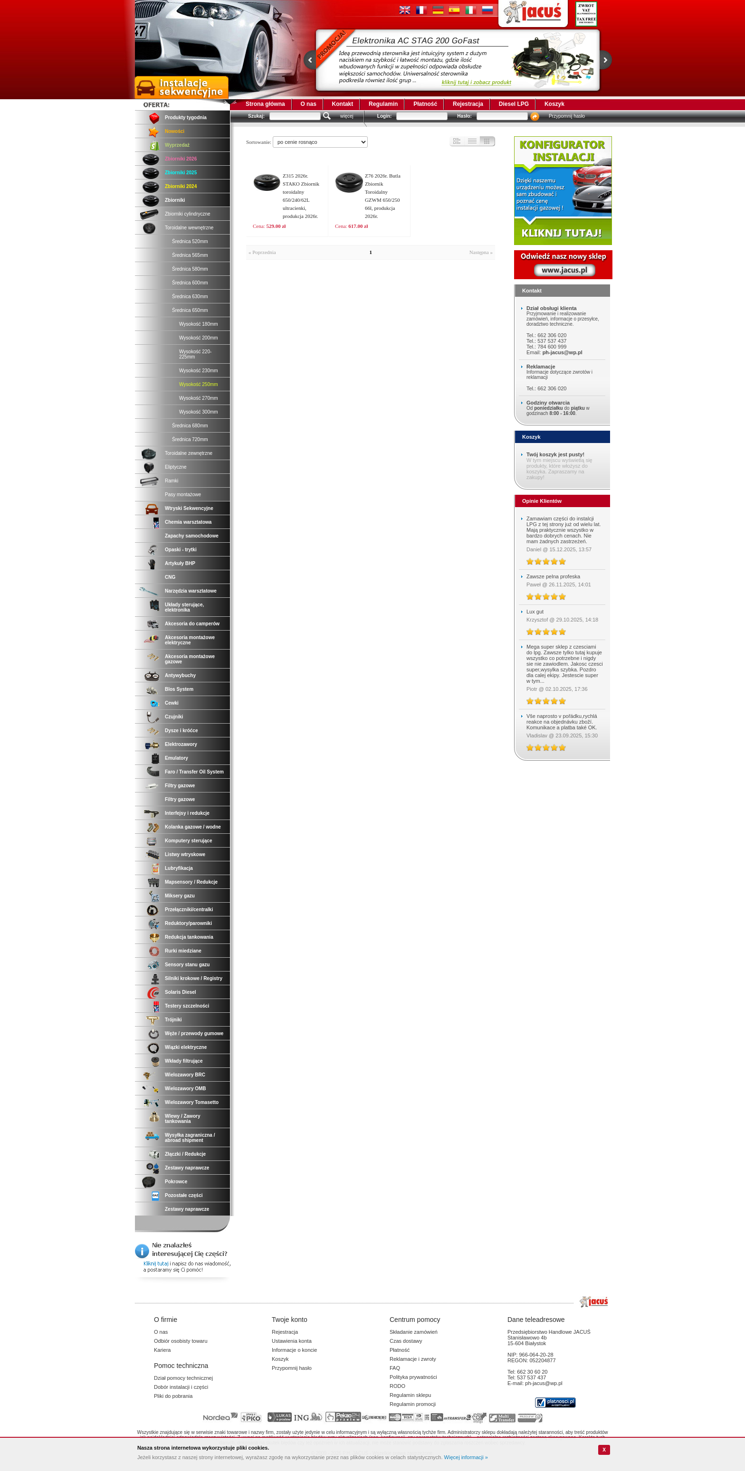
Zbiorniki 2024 (181, 186)
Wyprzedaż (177, 145)
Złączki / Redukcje (185, 1154)
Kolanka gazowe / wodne (193, 827)
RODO (397, 1386)
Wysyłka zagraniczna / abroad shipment (190, 1137)
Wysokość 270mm (198, 398)
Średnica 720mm (190, 439)
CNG (170, 577)
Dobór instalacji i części (181, 1387)
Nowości (174, 131)
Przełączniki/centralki (189, 909)
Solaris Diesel (180, 992)
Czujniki (174, 716)
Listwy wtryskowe (185, 854)
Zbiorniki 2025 (181, 172)
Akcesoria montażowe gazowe (190, 659)
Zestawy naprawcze (187, 1167)
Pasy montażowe (183, 494)
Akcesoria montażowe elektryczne (190, 640)
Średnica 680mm (190, 425)
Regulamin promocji (413, 1404)
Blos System (179, 689)
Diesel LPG (514, 104)
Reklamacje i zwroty (413, 1359)
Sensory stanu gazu (187, 964)
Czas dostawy (406, 1341)
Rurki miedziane (183, 950)
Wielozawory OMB (185, 1088)
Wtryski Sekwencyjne (189, 508)
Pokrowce (176, 1181)
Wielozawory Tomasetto (192, 1102)
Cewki (172, 703)
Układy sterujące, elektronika (184, 607)
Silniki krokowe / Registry (193, 978)
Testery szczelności (187, 1006)
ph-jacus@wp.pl (563, 352)
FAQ (395, 1368)
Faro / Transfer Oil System (194, 771)
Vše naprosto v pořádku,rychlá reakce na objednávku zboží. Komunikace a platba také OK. (561, 721)
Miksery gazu (180, 895)
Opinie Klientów (542, 501)
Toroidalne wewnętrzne (189, 227)
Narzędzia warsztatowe (191, 591)
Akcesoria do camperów (192, 623)
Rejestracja (468, 104)
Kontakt (342, 104)
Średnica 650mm (190, 310)
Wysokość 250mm (198, 384)
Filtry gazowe (180, 785)
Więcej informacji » (466, 1457)
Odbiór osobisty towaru (181, 1341)
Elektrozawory (181, 744)
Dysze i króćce (181, 730)
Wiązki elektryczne (186, 1047)
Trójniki (173, 1019)
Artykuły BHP (180, 563)
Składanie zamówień (414, 1332)
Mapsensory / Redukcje (191, 882)
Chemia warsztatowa (188, 522)
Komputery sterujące (188, 840)
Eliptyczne (176, 467)
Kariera (162, 1350)
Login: (384, 116)
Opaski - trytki (181, 549)
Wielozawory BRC (185, 1074)
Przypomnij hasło (567, 116)
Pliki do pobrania (173, 1396)
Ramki (171, 480)
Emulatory (176, 758)
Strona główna (265, 104)
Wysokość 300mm (198, 412)
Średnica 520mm (190, 241)
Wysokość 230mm (198, 370)
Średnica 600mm (190, 282)
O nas (308, 104)
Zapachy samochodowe (192, 535)
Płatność (425, 104)
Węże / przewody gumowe (194, 1033)
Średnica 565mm (190, 255)
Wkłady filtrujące (183, 1061)
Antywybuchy (180, 675)
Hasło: (464, 116)
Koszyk (554, 104)
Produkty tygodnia (186, 117)
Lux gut (535, 611)
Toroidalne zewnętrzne (188, 453)
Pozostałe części (183, 1195)
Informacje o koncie (294, 1350)
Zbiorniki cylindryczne (187, 214)
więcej (346, 116)
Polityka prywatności (413, 1377)
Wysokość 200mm (198, 337)
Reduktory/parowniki (188, 923)
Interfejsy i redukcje (187, 813)
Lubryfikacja (179, 868)
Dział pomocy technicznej (183, 1378)
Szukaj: (256, 116)
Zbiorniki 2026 (181, 158)
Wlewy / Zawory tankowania (182, 1118)
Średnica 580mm (190, 269)
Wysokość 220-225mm (195, 354)
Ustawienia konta (292, 1341)
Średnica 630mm (190, 296)
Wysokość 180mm (198, 324)
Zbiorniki (175, 200)
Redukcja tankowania (189, 937)
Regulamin (383, 104)
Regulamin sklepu (410, 1395)
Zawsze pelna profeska (553, 576)
